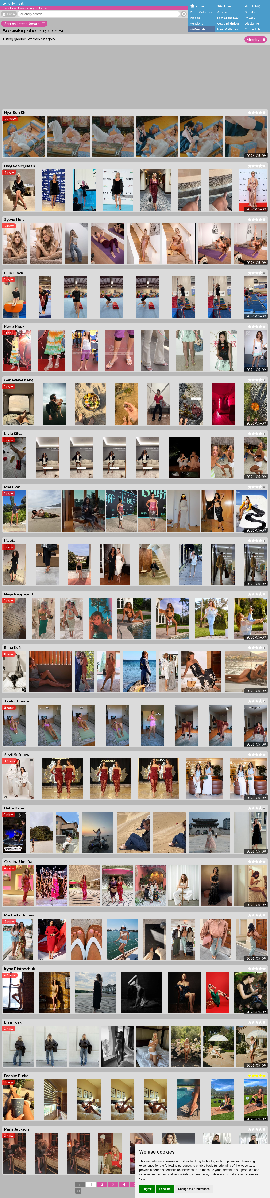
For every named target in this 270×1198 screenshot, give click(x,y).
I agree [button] (147, 1189)
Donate (250, 12)
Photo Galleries (201, 12)
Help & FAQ (252, 6)
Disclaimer (252, 23)
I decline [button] (164, 1189)
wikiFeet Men (198, 29)
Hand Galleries (227, 29)
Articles (222, 12)
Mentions (196, 23)
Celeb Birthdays (228, 23)
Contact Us (252, 29)
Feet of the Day (228, 17)
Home (200, 6)
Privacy (250, 17)
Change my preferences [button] (193, 1189)
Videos (195, 17)
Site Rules (224, 6)
